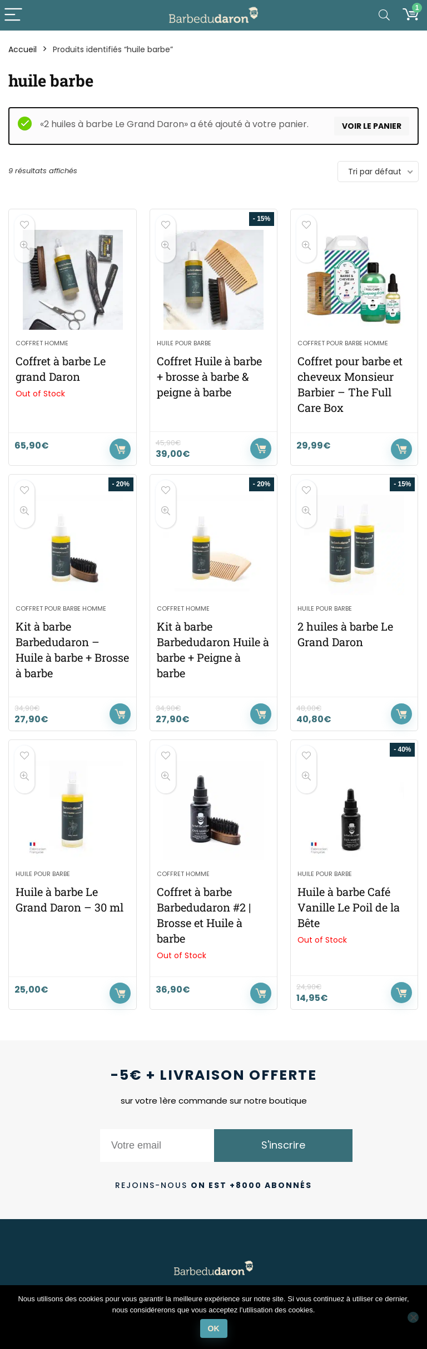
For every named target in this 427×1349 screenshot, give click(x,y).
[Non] (413, 1317)
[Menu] (13, 15)
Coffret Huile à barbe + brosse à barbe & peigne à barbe (209, 376)
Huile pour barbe (184, 343)
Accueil (22, 49)
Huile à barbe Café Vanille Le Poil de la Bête (348, 907)
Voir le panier (371, 126)
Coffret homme (42, 343)
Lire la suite (120, 449)
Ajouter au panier (260, 448)
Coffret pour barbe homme (342, 343)
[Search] (384, 15)
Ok (214, 1328)
